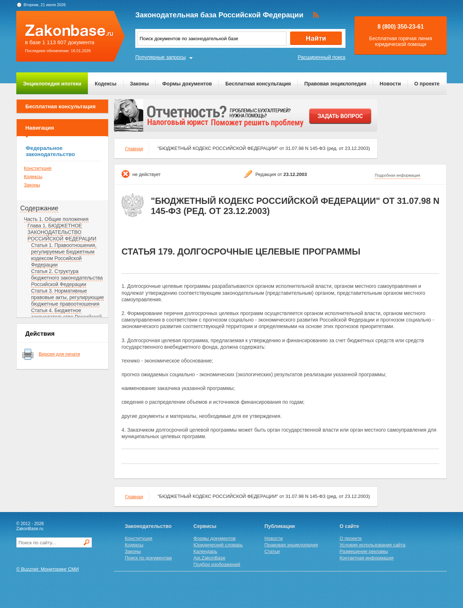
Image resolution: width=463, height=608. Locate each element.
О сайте (349, 526)
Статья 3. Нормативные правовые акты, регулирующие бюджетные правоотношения (67, 297)
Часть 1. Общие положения (56, 219)
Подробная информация (397, 175)
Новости (390, 84)
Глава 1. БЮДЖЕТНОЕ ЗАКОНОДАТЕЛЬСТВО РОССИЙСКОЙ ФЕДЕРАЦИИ (61, 232)
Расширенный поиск (321, 57)
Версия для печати (59, 354)
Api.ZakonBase (209, 558)
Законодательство (148, 526)
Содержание (39, 208)
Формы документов (187, 84)
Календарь (205, 551)
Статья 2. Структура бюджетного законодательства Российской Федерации (67, 277)
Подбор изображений (217, 564)
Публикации (279, 526)
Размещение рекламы (364, 551)
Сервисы (205, 526)
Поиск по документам (148, 558)
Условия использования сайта (372, 545)
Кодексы (105, 84)
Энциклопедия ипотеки (52, 84)
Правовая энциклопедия (335, 84)
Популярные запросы (160, 57)
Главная (134, 148)
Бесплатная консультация (258, 84)
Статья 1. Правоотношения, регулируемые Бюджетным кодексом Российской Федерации (64, 255)
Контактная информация (367, 558)
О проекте (426, 84)
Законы (139, 84)
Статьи (272, 551)
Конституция (37, 168)
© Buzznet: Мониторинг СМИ (47, 569)
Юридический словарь (218, 545)
